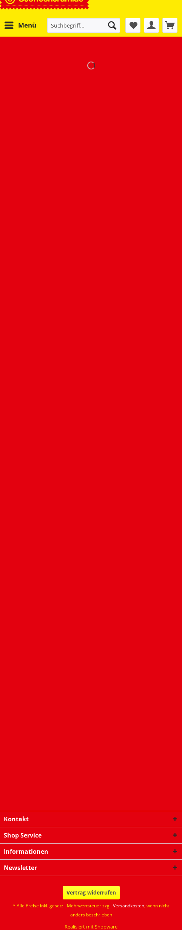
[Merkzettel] (132, 25)
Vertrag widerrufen (91, 892)
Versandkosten (128, 905)
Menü (20, 24)
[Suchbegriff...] (83, 25)
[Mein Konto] (151, 25)
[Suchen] (112, 25)
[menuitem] (20, 25)
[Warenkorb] (169, 25)
